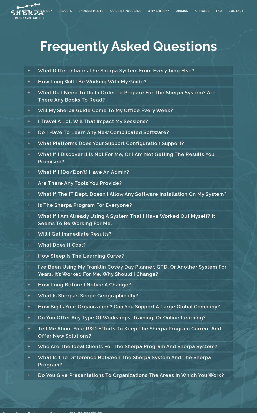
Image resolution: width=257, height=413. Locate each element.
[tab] (128, 71)
